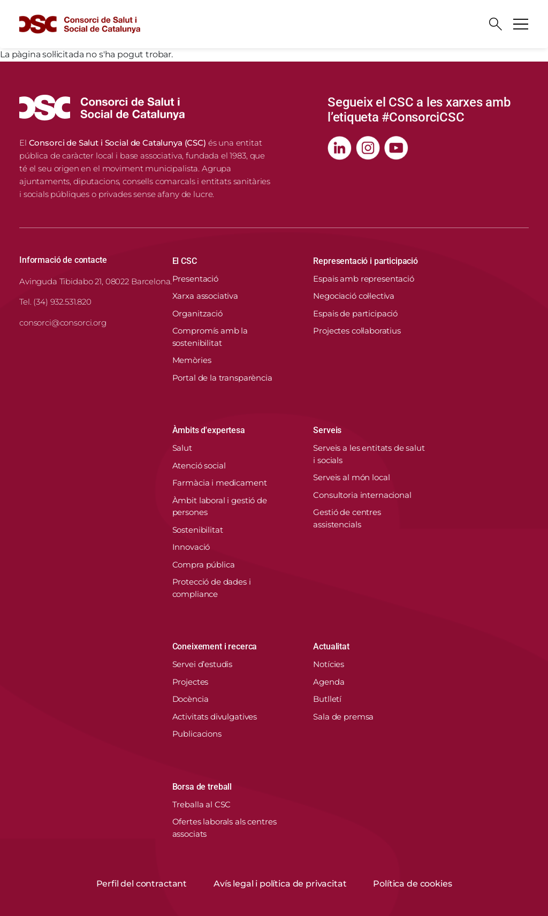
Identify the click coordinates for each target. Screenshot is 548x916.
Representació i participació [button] (365, 261)
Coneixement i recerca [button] (214, 646)
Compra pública (203, 564)
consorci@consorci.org (62, 322)
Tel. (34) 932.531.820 (55, 302)
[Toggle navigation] (521, 24)
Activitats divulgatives (214, 716)
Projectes (190, 682)
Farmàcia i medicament (219, 483)
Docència (190, 699)
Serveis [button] (327, 430)
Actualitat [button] (331, 646)
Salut (182, 448)
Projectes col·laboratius (356, 330)
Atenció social (199, 465)
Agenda (328, 682)
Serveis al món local (351, 477)
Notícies (328, 664)
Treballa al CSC (201, 804)
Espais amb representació (363, 279)
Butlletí (327, 699)
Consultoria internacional (362, 495)
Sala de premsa (343, 716)
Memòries (191, 360)
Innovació (191, 547)
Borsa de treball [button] (202, 787)
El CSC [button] (184, 261)
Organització (197, 313)
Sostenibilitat (197, 530)
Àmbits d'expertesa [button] (208, 430)
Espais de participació (355, 313)
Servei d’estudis (202, 664)
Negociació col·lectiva (353, 296)
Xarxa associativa (205, 296)
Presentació (195, 279)
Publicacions (197, 734)
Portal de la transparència (222, 378)
